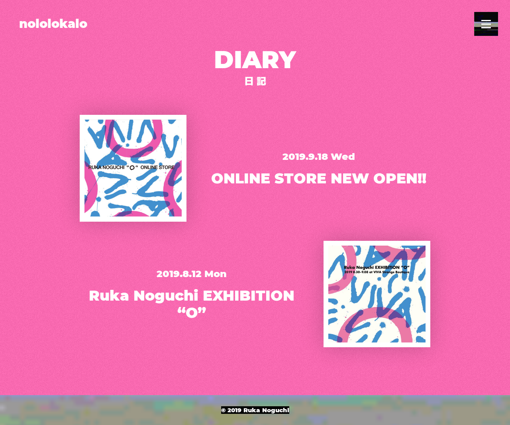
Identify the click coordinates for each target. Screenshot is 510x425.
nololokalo (53, 24)
